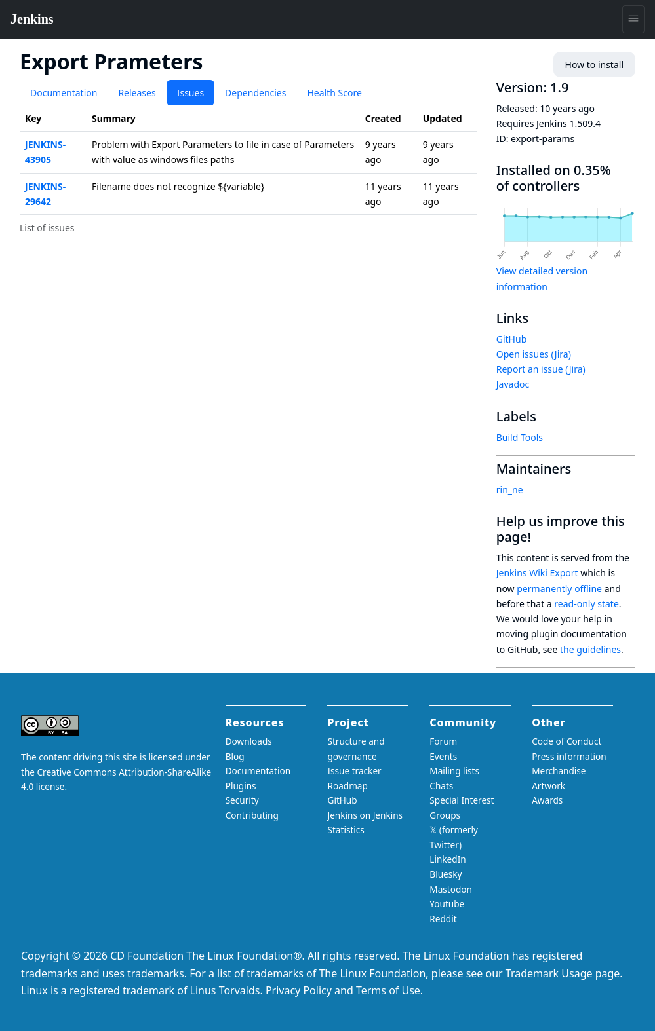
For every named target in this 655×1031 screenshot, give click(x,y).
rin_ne (509, 489)
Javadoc (512, 384)
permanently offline (559, 588)
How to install (594, 64)
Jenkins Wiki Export (537, 573)
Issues (190, 92)
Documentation (63, 92)
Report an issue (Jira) (541, 369)
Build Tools (519, 437)
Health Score (334, 92)
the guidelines (590, 649)
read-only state (586, 603)
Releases (136, 92)
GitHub (511, 339)
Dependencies (255, 92)
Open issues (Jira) (533, 354)
